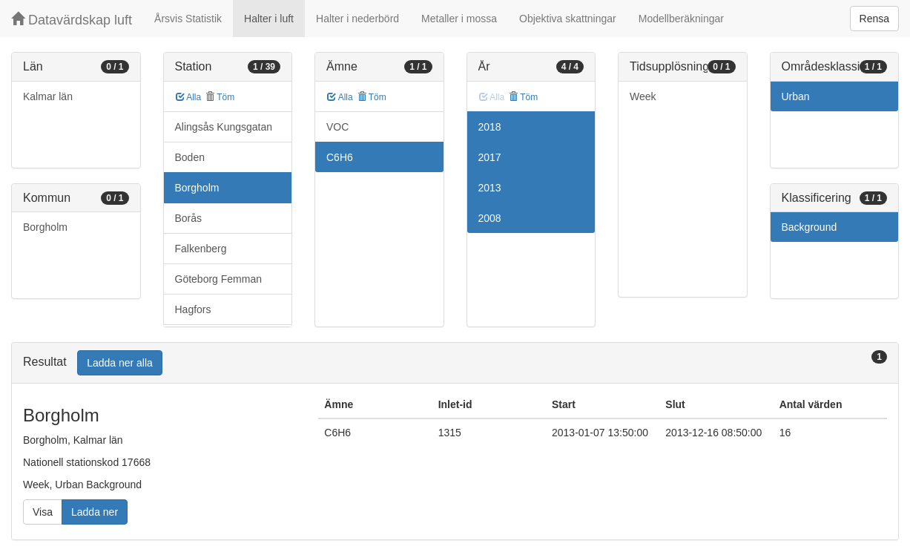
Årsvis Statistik (188, 18)
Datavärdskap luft (71, 19)
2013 (489, 188)
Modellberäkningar (681, 18)
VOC (337, 127)
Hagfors (193, 309)
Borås (188, 218)
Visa (43, 512)
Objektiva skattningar (567, 18)
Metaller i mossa (459, 18)
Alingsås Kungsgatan (224, 127)
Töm (219, 97)
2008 (489, 218)
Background (809, 227)
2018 (489, 127)
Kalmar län (48, 96)
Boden (190, 157)
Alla (189, 97)
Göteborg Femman (219, 279)
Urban (796, 96)
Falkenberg (201, 248)
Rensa (874, 18)
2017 (489, 157)
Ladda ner (94, 512)
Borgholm (45, 227)
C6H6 (339, 157)
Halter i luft (269, 18)
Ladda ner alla (120, 363)
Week (643, 96)
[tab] (455, 363)
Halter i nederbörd (357, 18)
